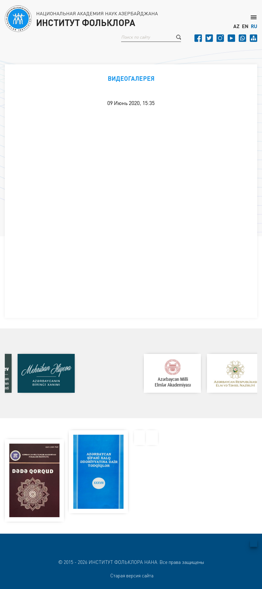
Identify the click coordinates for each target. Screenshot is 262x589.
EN (245, 26)
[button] (178, 37)
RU (254, 26)
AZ (236, 26)
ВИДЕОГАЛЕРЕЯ (131, 78)
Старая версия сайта (131, 576)
